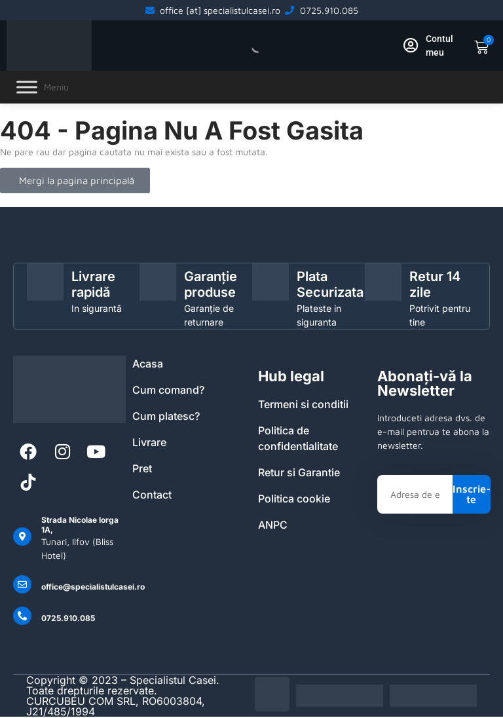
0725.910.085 (68, 618)
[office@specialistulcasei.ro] (22, 584)
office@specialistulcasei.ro (93, 587)
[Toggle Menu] (26, 87)
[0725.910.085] (22, 616)
